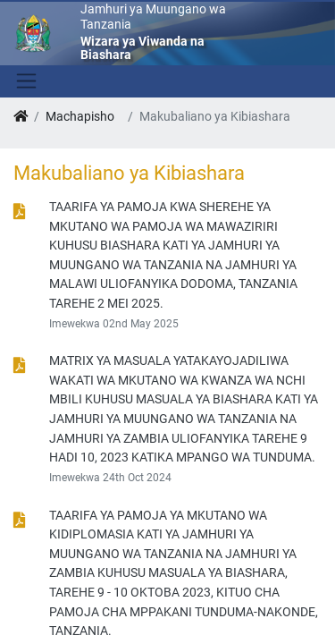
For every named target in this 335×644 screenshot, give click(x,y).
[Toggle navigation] (24, 81)
